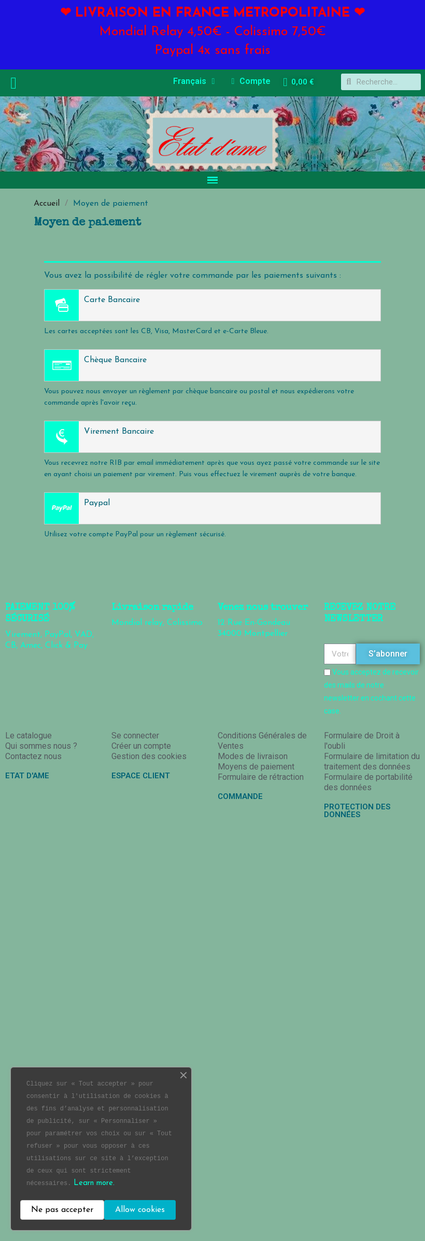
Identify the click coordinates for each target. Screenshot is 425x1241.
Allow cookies (140, 1210)
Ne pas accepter (62, 1210)
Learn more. (94, 1183)
